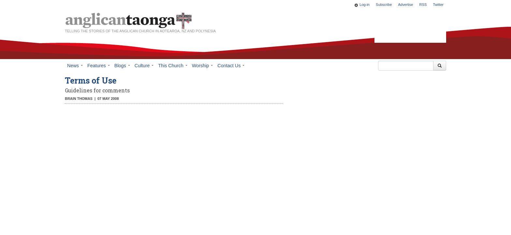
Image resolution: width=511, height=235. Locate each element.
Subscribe (384, 5)
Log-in (364, 5)
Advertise (405, 5)
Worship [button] (202, 65)
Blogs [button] (122, 65)
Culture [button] (144, 65)
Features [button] (98, 65)
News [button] (75, 65)
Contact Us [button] (230, 65)
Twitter (438, 5)
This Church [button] (172, 65)
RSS (423, 5)
